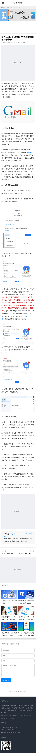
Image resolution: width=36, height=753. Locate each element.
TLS (16, 425)
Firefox (29, 152)
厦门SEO (3, 8)
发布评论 (6, 680)
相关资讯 (10, 8)
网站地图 (12, 718)
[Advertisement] (18, 63)
